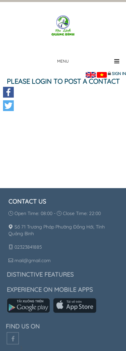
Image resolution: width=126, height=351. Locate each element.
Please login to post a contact (63, 81)
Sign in (119, 73)
